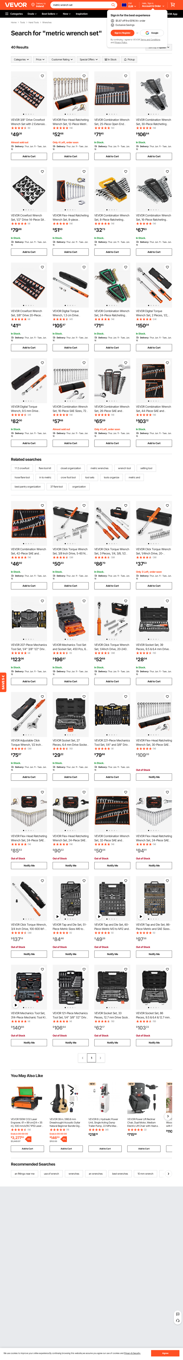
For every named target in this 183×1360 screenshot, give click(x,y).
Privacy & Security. (132, 1353)
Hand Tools (34, 22)
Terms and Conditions (150, 39)
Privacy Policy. (121, 42)
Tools (22, 22)
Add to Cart (29, 156)
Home (13, 22)
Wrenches (47, 22)
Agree (165, 1353)
